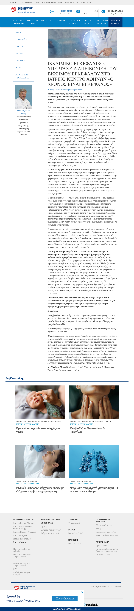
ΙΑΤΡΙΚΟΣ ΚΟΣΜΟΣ (115, 22)
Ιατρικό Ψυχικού (20, 535)
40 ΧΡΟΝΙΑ (27, 2)
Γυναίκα (58, 90)
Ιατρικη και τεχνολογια (27, 424)
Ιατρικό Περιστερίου (22, 539)
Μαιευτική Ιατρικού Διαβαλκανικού (21, 564)
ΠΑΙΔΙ (18, 68)
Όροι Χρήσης (101, 545)
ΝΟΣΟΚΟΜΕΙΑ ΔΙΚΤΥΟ (32, 22)
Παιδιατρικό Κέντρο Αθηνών (21, 550)
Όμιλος (44, 526)
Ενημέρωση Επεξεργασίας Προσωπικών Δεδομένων (107, 550)
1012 (95, 11)
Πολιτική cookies (103, 554)
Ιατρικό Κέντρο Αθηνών (23, 523)
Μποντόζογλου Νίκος (23, 112)
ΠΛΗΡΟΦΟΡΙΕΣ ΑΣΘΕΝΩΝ (74, 22)
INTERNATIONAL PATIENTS (102, 22)
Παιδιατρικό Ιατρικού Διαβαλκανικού (22, 555)
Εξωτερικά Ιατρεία (104, 525)
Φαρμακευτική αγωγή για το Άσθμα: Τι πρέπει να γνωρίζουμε (94, 489)
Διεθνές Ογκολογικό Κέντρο (21, 573)
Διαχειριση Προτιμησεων (67, 609)
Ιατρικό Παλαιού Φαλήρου (24, 532)
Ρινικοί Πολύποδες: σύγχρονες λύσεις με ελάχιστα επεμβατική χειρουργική (40, 489)
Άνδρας (51, 90)
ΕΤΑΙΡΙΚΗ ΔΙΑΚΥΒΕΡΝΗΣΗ (49, 2)
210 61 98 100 (66, 11)
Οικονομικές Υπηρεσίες (106, 532)
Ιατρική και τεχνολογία (72, 90)
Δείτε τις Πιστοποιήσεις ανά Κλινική (105, 586)
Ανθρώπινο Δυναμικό (50, 533)
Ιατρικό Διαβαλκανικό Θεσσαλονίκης (22, 527)
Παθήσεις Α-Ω (74, 543)
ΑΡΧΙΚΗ (19, 32)
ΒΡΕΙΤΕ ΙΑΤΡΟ (87, 22)
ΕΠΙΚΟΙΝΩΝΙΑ (115, 11)
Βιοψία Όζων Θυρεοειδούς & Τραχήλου (87, 430)
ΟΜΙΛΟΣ (14, 2)
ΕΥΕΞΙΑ (19, 46)
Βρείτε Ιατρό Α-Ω (75, 533)
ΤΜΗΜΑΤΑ (46, 21)
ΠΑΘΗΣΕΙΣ (60, 21)
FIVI (15, 569)
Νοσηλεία (100, 528)
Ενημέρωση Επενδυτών (51, 530)
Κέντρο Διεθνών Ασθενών (107, 535)
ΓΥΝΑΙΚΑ (20, 60)
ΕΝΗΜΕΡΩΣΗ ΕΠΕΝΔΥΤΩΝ (78, 2)
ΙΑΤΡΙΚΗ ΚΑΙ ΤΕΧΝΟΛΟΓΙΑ (22, 76)
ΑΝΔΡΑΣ (19, 53)
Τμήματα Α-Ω (74, 523)
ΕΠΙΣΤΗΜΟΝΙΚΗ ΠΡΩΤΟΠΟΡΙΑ (18, 22)
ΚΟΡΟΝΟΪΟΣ (21, 39)
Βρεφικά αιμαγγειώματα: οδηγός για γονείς (38, 430)
